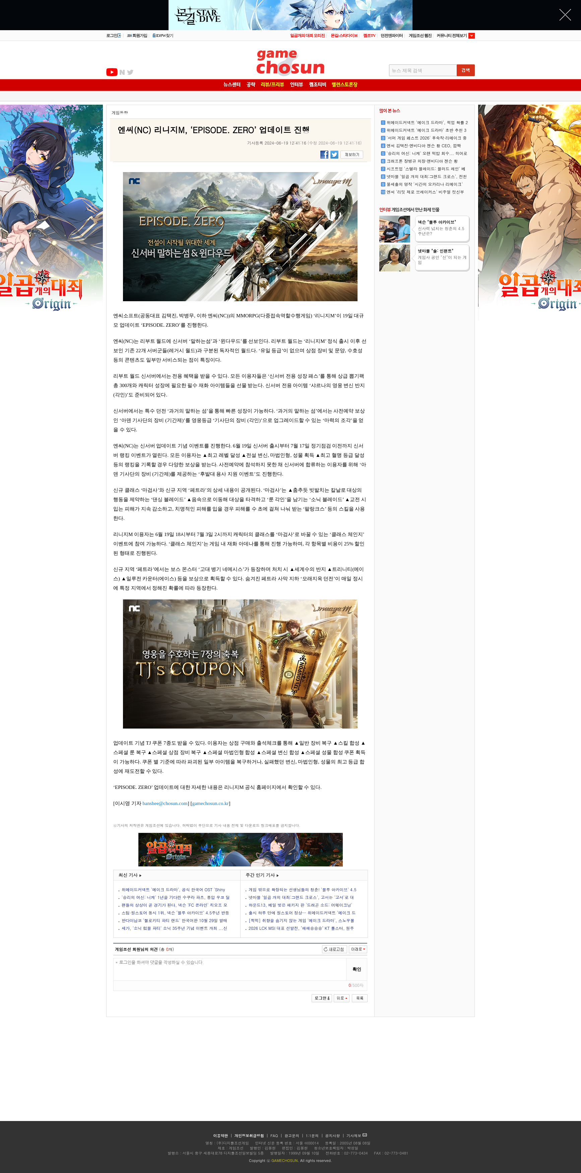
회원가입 (137, 35)
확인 (356, 969)
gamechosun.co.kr (210, 803)
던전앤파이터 (392, 35)
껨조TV (369, 35)
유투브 (112, 72)
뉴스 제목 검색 (407, 70)
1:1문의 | (315, 1135)
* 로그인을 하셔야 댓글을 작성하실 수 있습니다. (230, 969)
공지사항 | (335, 1135)
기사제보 (356, 1135)
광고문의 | (294, 1135)
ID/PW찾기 (162, 35)
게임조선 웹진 (420, 35)
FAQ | (276, 1135)
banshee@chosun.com (165, 803)
